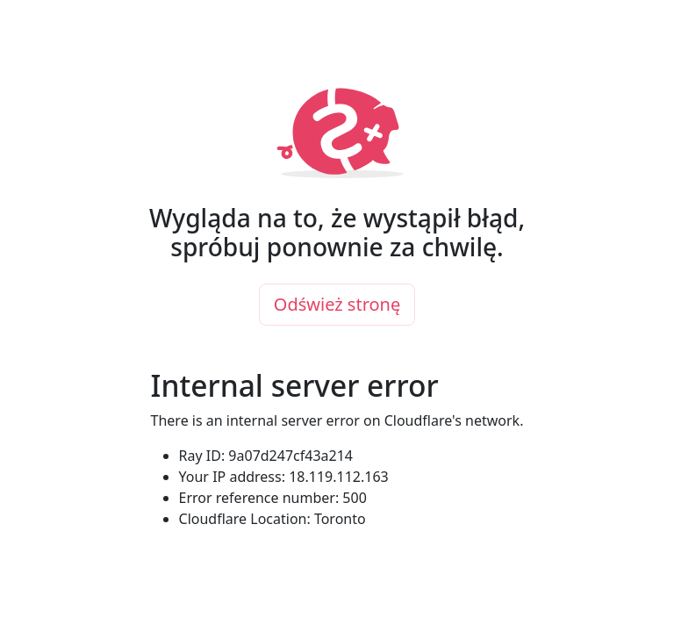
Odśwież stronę (337, 304)
